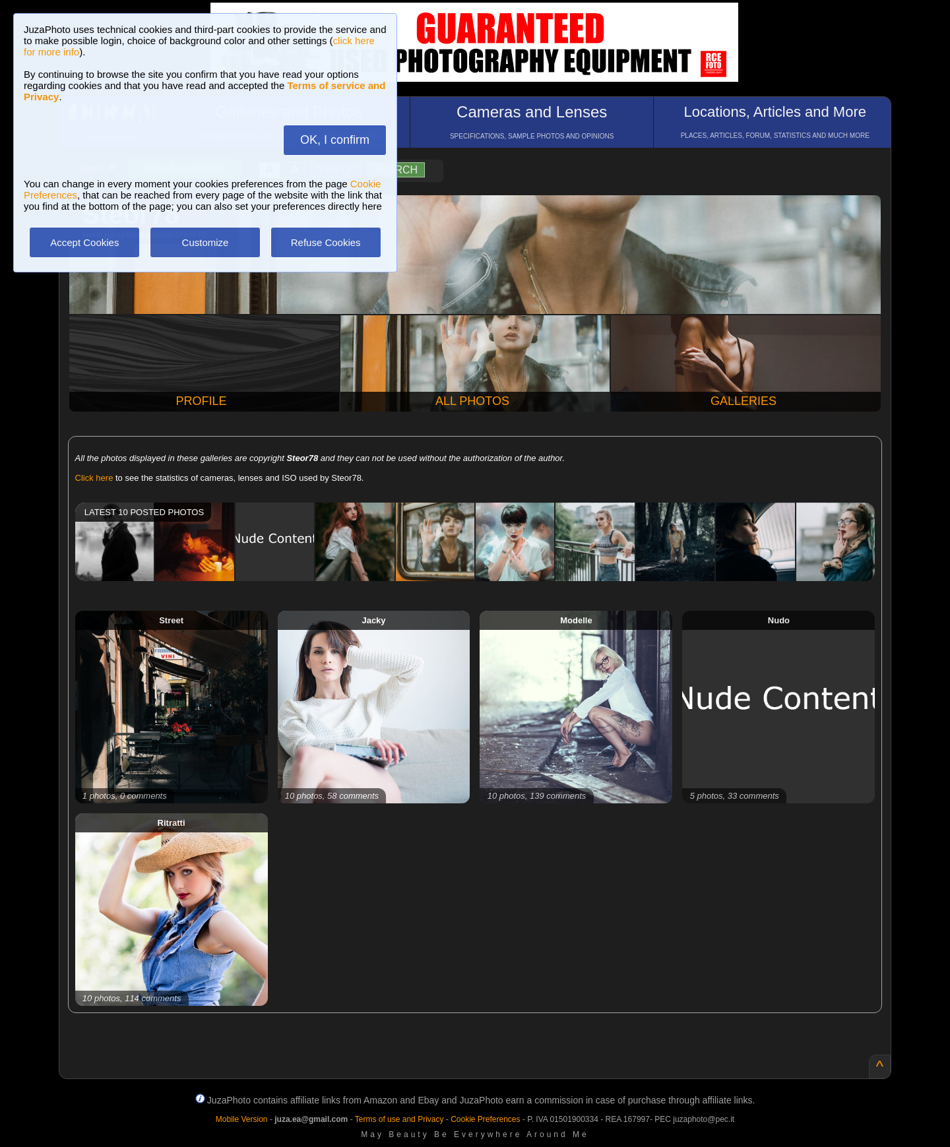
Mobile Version (242, 1119)
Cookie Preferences (485, 1119)
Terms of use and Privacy (399, 1119)
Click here (94, 478)
